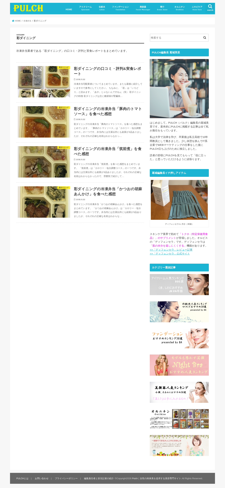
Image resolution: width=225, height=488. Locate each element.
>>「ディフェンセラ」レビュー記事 (171, 249)
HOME (69, 9)
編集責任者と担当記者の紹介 (98, 476)
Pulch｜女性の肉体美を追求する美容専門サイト (155, 476)
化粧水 (102, 8)
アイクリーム (85, 8)
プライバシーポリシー (65, 476)
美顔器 (143, 8)
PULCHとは (22, 476)
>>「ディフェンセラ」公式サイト (170, 253)
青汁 (162, 8)
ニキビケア (197, 8)
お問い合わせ (41, 476)
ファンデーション (120, 8)
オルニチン (179, 8)
